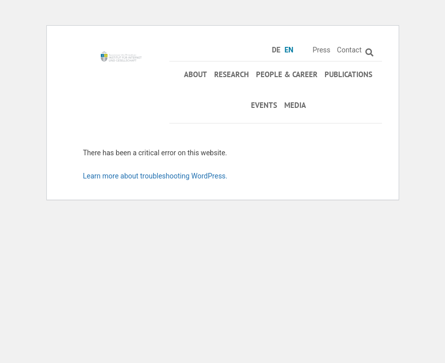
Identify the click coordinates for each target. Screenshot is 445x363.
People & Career (286, 74)
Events (264, 105)
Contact (349, 50)
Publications (348, 74)
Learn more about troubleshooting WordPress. (155, 176)
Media (295, 105)
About (195, 74)
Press (321, 50)
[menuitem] (277, 50)
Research (231, 74)
